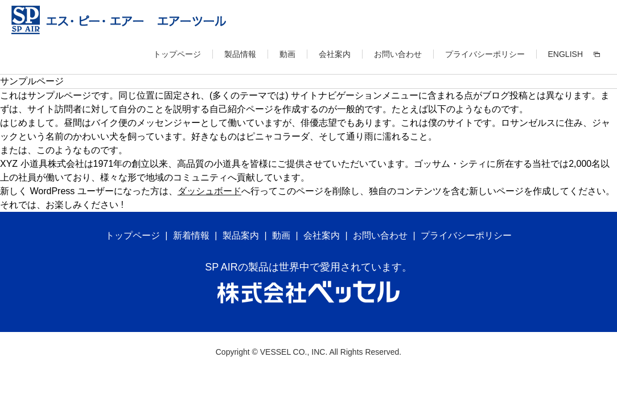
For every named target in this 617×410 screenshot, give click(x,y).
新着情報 (191, 235)
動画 (287, 54)
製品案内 (241, 235)
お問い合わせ (398, 54)
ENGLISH (565, 54)
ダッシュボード (209, 191)
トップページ (177, 54)
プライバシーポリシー (485, 54)
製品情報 (240, 54)
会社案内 (335, 54)
